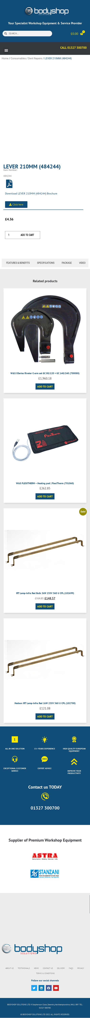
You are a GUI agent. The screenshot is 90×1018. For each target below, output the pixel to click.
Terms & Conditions (45, 973)
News (36, 968)
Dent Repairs (35, 58)
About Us (9, 968)
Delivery (61, 968)
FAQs (71, 968)
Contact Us (48, 968)
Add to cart (27, 235)
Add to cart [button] (45, 386)
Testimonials (24, 968)
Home (5, 58)
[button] (6, 50)
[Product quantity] (10, 235)
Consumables (18, 58)
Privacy (80, 968)
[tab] (17, 263)
